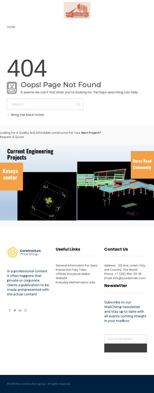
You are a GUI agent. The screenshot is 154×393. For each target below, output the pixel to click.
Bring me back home (25, 114)
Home (11, 27)
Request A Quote (12, 137)
